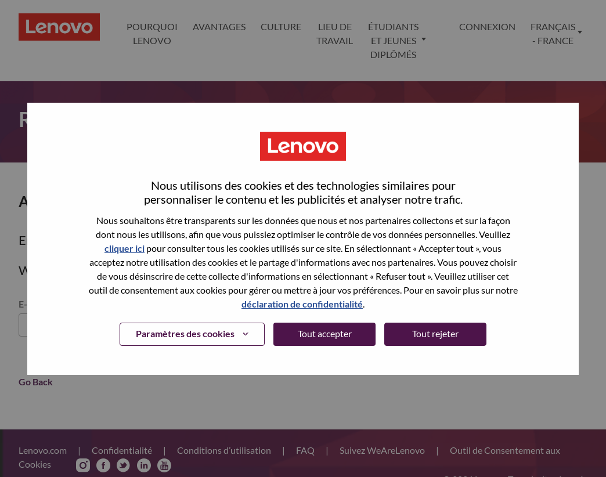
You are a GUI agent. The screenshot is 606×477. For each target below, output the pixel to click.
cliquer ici (124, 248)
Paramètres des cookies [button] (185, 333)
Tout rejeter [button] (435, 333)
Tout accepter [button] (325, 333)
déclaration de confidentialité (302, 303)
